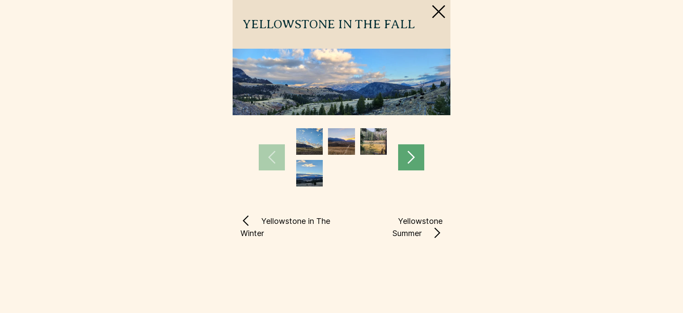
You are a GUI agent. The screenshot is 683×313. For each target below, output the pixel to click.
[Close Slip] (520, 36)
